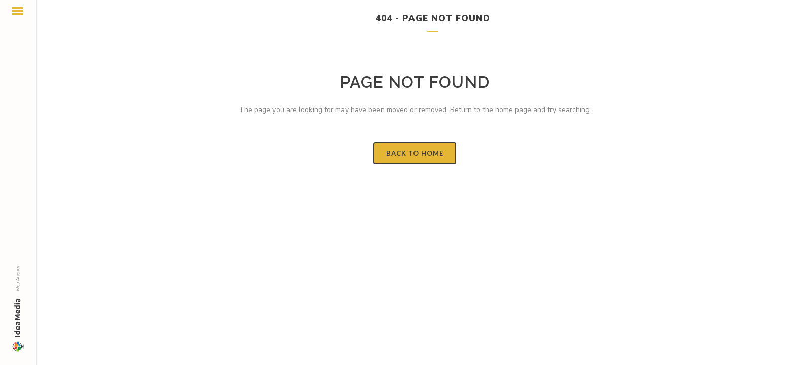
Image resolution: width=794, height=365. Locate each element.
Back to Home (414, 153)
